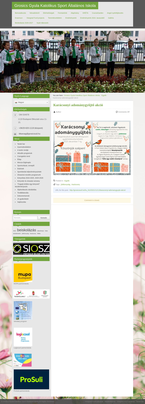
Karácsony (76, 184)
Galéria (111, 18)
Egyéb (103, 95)
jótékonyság (65, 184)
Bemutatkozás (20, 13)
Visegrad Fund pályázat (94, 402)
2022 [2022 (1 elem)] (14, 231)
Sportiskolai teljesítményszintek (29, 172)
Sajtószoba (21, 202)
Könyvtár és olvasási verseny (28, 181)
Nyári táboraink (42, 23)
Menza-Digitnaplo (24, 162)
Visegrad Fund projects (35, 18)
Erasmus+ (19, 18)
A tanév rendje (22, 150)
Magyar (19, 102)
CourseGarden (97, 13)
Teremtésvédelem (55, 18)
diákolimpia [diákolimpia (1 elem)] (40, 231)
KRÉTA (85, 13)
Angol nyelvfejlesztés (115, 13)
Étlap (19, 159)
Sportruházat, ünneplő (25, 166)
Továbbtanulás (22, 193)
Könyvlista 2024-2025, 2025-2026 (30, 178)
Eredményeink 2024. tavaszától (92, 18)
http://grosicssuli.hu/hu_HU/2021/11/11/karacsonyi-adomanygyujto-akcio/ (98, 190)
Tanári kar (21, 144)
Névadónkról (34, 13)
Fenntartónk (62, 13)
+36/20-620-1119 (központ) (31, 128)
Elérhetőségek (48, 13)
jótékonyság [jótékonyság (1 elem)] (25, 233)
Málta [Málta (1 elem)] (38, 233)
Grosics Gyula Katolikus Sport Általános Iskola (55, 5)
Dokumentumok (23, 196)
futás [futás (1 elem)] (46, 231)
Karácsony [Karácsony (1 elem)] (33, 233)
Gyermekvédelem (24, 147)
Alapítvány (75, 13)
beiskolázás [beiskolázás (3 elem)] (26, 230)
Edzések (20, 169)
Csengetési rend (23, 156)
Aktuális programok (24, 153)
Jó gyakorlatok (22, 199)
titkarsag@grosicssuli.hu (29, 134)
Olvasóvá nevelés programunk (29, 175)
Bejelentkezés (110, 402)
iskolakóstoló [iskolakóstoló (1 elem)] (17, 233)
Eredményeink (71, 18)
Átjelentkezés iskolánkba (26, 190)
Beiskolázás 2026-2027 (24, 23)
